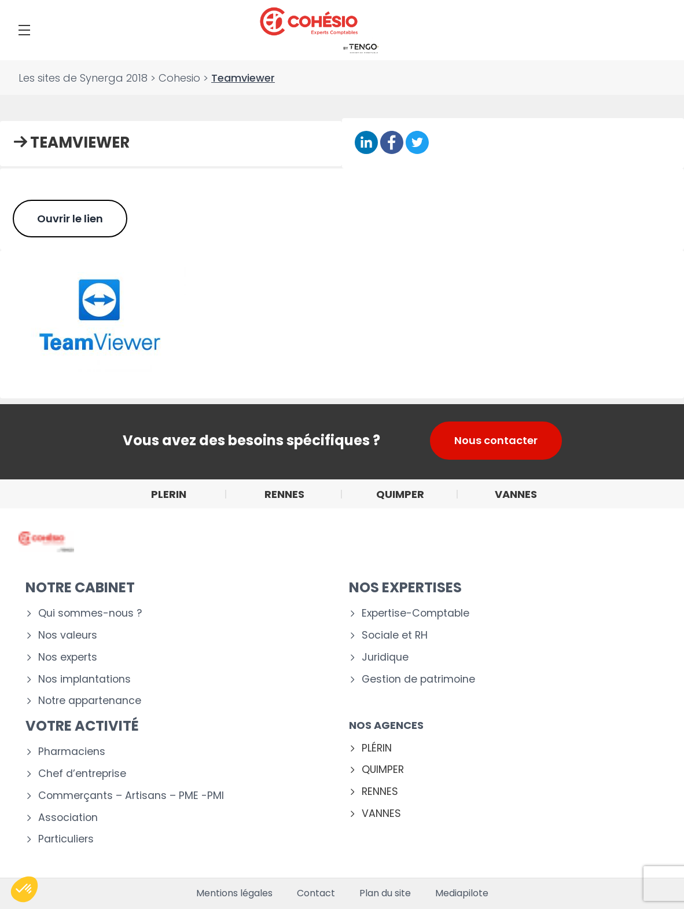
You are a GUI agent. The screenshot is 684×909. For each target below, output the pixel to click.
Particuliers (66, 839)
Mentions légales (234, 893)
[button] (24, 889)
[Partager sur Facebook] (391, 142)
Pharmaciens (71, 751)
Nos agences (386, 725)
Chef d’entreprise (82, 773)
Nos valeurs (67, 635)
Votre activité (82, 725)
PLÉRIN (377, 748)
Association (68, 817)
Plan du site (385, 893)
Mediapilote (461, 893)
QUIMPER (383, 769)
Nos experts (67, 657)
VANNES (381, 813)
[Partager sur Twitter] (417, 142)
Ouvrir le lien (70, 218)
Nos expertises (405, 587)
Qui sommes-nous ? (90, 613)
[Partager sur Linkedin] (366, 142)
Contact (316, 893)
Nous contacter (496, 440)
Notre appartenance (89, 701)
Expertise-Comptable (415, 613)
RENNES (380, 791)
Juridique (385, 657)
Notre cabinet (80, 587)
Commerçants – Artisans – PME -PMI (131, 795)
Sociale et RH (395, 635)
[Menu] (24, 30)
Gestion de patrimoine (418, 679)
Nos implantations (84, 679)
